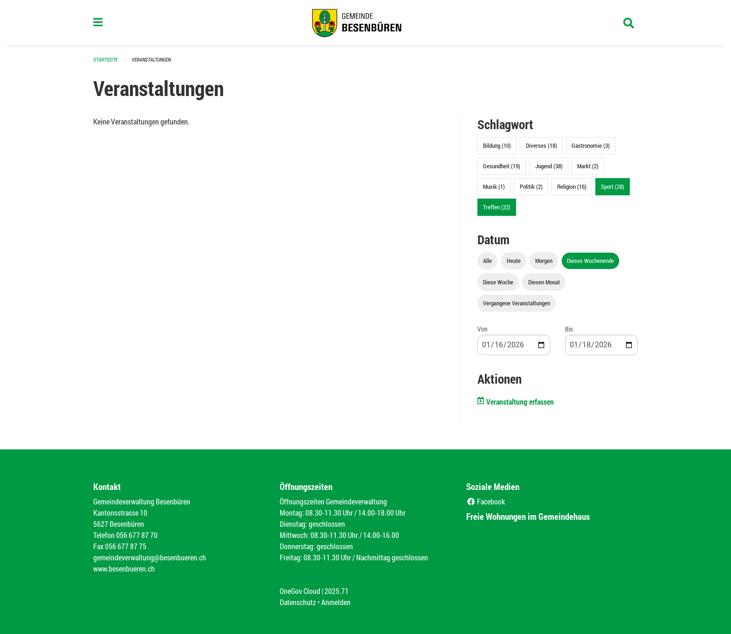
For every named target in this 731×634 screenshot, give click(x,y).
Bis (569, 328)
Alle (487, 260)
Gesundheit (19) (501, 166)
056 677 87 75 (125, 546)
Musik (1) (494, 186)
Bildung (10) (497, 145)
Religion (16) (571, 186)
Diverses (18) (541, 145)
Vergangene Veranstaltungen (516, 303)
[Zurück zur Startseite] (365, 22)
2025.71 (336, 591)
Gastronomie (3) (591, 145)
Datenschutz (298, 602)
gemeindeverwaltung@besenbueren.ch (149, 557)
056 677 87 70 (137, 535)
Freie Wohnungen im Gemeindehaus (528, 516)
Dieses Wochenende (590, 260)
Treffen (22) (496, 207)
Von (482, 328)
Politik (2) (531, 186)
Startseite (105, 59)
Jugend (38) (549, 166)
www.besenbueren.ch (124, 568)
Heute (514, 260)
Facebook (485, 501)
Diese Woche (498, 282)
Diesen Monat (544, 282)
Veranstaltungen (151, 59)
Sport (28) (612, 186)
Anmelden (336, 602)
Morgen (543, 260)
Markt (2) (588, 166)
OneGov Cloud (300, 591)
